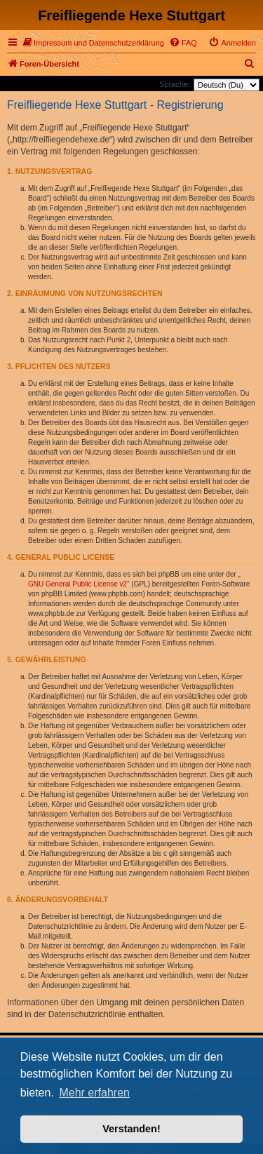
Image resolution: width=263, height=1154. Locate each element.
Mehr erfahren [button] (94, 1093)
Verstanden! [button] (131, 1128)
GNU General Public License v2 (77, 584)
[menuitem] (93, 42)
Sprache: (174, 84)
